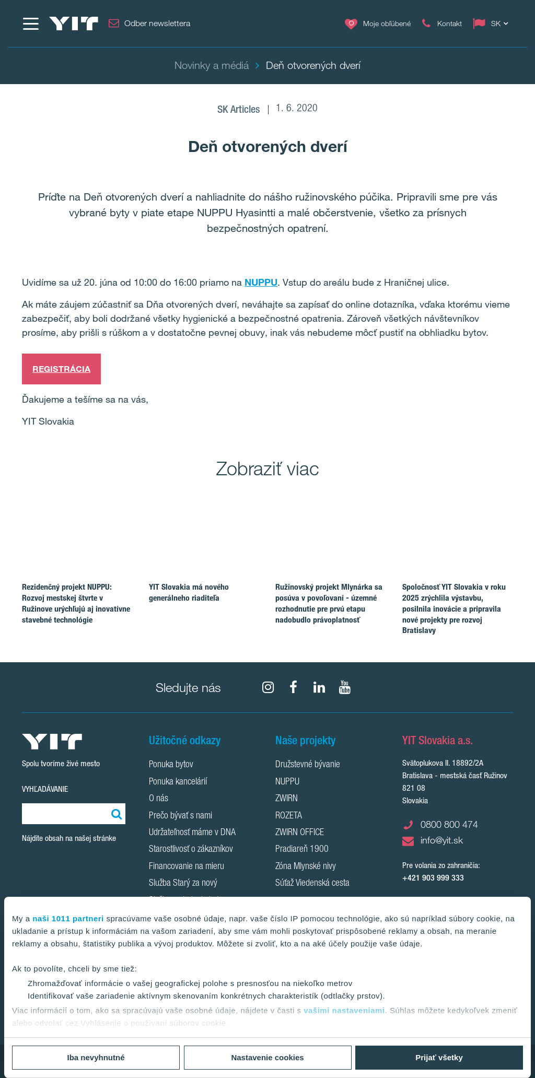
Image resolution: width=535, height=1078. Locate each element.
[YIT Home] (73, 23)
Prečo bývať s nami (180, 816)
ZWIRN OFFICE (299, 833)
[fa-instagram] (268, 687)
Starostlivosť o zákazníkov (191, 849)
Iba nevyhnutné (95, 1057)
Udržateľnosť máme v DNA (192, 833)
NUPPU (261, 282)
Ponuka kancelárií (178, 782)
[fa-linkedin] (319, 687)
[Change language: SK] (492, 23)
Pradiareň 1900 (302, 849)
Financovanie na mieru (186, 867)
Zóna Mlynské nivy (305, 867)
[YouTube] (344, 687)
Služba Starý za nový (183, 883)
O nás (158, 799)
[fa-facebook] (293, 687)
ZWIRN (286, 799)
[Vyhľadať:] (115, 814)
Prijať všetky (439, 1057)
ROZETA (288, 816)
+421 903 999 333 (433, 878)
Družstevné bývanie (307, 765)
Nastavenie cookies (267, 1057)
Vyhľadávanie (45, 789)
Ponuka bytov (171, 765)
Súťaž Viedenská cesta (312, 883)
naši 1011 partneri (68, 918)
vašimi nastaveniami (344, 1010)
